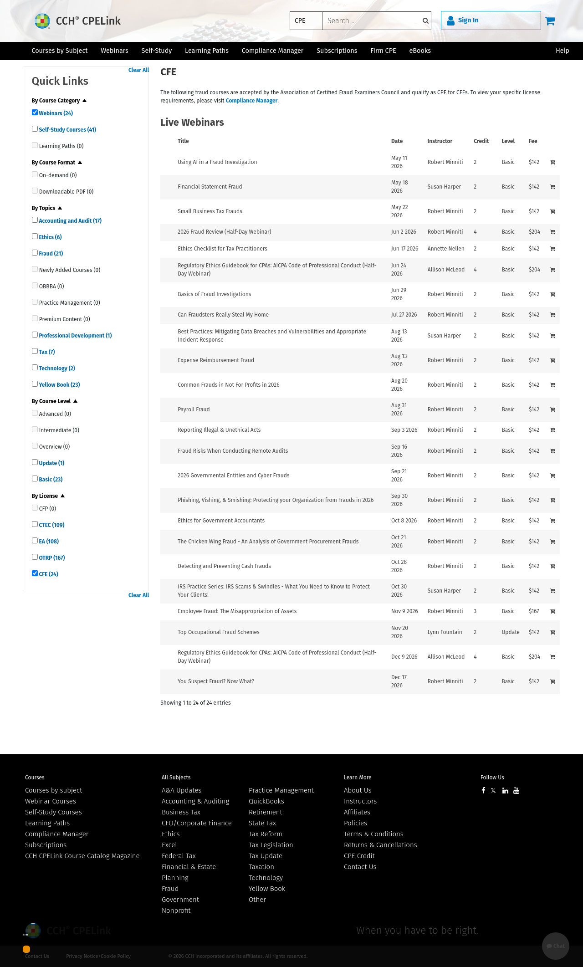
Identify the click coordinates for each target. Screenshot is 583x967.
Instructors (360, 801)
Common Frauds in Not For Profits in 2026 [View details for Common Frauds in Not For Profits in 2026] (229, 385)
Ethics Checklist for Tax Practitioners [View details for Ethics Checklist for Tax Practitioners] (222, 249)
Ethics (50, 237)
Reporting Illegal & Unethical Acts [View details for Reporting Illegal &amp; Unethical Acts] (219, 430)
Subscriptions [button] (337, 51)
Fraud (50, 254)
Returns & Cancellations (380, 845)
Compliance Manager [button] (273, 51)
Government (180, 899)
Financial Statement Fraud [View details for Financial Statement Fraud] (210, 187)
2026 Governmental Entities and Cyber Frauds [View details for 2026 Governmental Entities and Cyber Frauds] (233, 475)
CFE (48, 574)
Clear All (138, 70)
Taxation (261, 867)
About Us (357, 790)
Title (183, 141)
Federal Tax (179, 856)
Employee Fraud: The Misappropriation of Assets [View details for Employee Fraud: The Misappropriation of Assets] (237, 611)
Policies (355, 823)
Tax (46, 352)
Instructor (440, 141)
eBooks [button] (420, 51)
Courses (35, 777)
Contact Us (360, 867)
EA (48, 541)
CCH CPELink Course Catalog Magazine (82, 856)
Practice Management (281, 790)
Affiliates (357, 812)
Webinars (55, 113)
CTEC (51, 525)
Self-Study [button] (157, 51)
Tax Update (265, 856)
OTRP (51, 558)
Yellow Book (59, 385)
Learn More (358, 777)
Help (562, 51)
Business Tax (181, 812)
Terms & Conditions (374, 834)
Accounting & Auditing (195, 801)
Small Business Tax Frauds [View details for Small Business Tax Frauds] (210, 211)
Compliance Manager (252, 100)
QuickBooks (266, 801)
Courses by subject (53, 790)
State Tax (262, 823)
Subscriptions (45, 845)
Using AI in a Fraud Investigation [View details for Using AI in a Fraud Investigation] (217, 162)
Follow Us (492, 777)
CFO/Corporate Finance (197, 823)
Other (257, 899)
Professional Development (75, 336)
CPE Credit (359, 856)
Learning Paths (207, 51)
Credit (481, 141)
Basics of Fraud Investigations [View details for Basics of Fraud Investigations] (214, 294)
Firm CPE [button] (383, 51)
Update (51, 463)
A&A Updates (181, 790)
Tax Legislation (271, 845)
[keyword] (376, 20)
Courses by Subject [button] (59, 51)
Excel (169, 845)
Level (508, 141)
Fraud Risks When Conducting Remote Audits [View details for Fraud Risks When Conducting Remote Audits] (233, 451)
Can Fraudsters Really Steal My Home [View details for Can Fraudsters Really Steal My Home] (223, 315)
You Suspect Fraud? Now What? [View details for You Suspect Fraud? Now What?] (216, 681)
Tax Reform (265, 834)
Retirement (265, 812)
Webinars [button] (114, 51)
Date (397, 141)
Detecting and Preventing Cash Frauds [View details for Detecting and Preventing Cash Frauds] (224, 566)
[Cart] (550, 20)
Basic (50, 479)
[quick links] (35, 112)
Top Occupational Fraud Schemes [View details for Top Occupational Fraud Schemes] (219, 632)
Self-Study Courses (67, 130)
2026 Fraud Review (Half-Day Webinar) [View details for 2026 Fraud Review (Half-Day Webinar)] (224, 232)
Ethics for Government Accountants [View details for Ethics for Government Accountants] (221, 520)
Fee (533, 141)
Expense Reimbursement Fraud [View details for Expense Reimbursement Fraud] (216, 360)
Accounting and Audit (70, 221)
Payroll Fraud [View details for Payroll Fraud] (194, 409)
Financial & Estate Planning (189, 872)
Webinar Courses (50, 801)
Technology (56, 368)
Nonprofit (176, 910)
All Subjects (176, 777)
